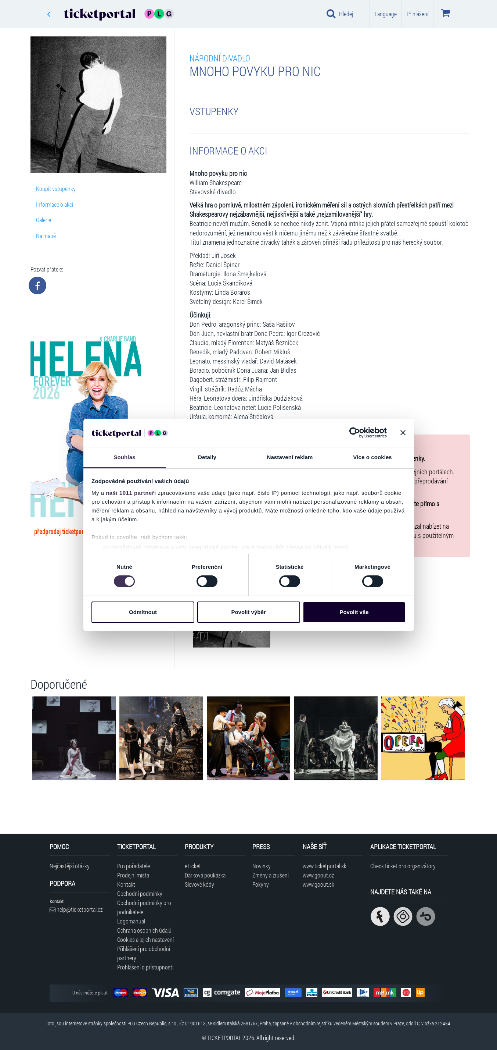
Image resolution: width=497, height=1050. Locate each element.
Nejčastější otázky (70, 866)
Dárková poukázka (205, 875)
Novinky (261, 866)
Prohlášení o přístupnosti (145, 967)
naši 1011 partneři (131, 493)
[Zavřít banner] (403, 432)
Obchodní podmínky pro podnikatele (144, 907)
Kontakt (126, 884)
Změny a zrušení (270, 875)
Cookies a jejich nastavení (145, 939)
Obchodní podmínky (139, 893)
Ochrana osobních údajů (144, 930)
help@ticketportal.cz (76, 909)
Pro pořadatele (133, 866)
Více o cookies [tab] (372, 457)
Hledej (340, 13)
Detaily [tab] (207, 457)
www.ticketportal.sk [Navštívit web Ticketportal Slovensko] (324, 866)
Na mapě (46, 236)
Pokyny (260, 884)
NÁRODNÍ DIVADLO (220, 58)
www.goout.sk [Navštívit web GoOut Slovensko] (318, 884)
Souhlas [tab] (124, 457)
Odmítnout (143, 612)
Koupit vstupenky (56, 188)
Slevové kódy (199, 884)
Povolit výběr (248, 612)
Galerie (43, 220)
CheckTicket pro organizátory (403, 866)
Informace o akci (54, 204)
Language (386, 14)
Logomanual (131, 921)
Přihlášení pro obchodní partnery (143, 953)
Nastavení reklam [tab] (290, 457)
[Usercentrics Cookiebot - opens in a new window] (355, 432)
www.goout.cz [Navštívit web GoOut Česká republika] (318, 875)
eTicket (193, 866)
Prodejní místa (133, 875)
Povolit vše (353, 612)
